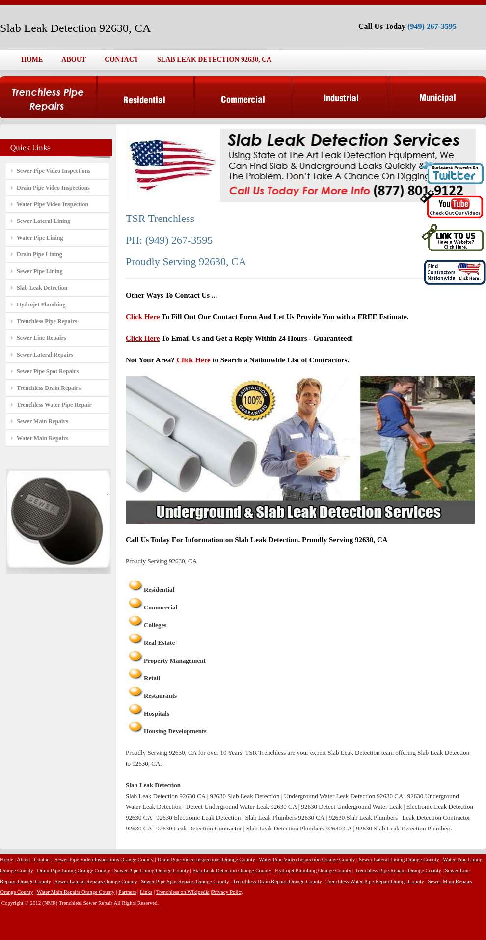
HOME (32, 59)
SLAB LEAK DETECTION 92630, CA (214, 59)
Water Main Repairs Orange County (76, 892)
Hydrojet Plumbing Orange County (313, 870)
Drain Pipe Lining (39, 254)
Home (6, 859)
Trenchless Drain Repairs (49, 388)
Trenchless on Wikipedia (183, 892)
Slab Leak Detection (42, 287)
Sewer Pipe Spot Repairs (48, 371)
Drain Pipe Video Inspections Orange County (206, 859)
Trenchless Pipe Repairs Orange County (398, 870)
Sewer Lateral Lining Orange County (399, 859)
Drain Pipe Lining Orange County (73, 870)
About (23, 859)
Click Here (143, 317)
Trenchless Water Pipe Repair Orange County (374, 881)
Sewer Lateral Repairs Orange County (96, 881)
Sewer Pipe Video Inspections (53, 170)
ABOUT (73, 59)
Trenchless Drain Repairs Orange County (277, 881)
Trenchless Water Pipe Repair (54, 404)
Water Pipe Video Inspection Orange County (307, 859)
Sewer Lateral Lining (43, 221)
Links (146, 892)
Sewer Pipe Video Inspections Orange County (104, 859)
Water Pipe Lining (40, 237)
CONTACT (121, 59)
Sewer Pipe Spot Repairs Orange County (185, 881)
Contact (42, 859)
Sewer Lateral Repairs (45, 354)
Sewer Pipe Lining (40, 271)
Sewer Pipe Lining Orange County (151, 870)
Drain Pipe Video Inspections (53, 187)
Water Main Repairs (42, 438)
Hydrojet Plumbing (41, 304)
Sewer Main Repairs (42, 421)
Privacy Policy (227, 892)
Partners (127, 892)
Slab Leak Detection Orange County (231, 870)
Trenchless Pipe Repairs (47, 321)
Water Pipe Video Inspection (52, 204)
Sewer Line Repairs (41, 337)
